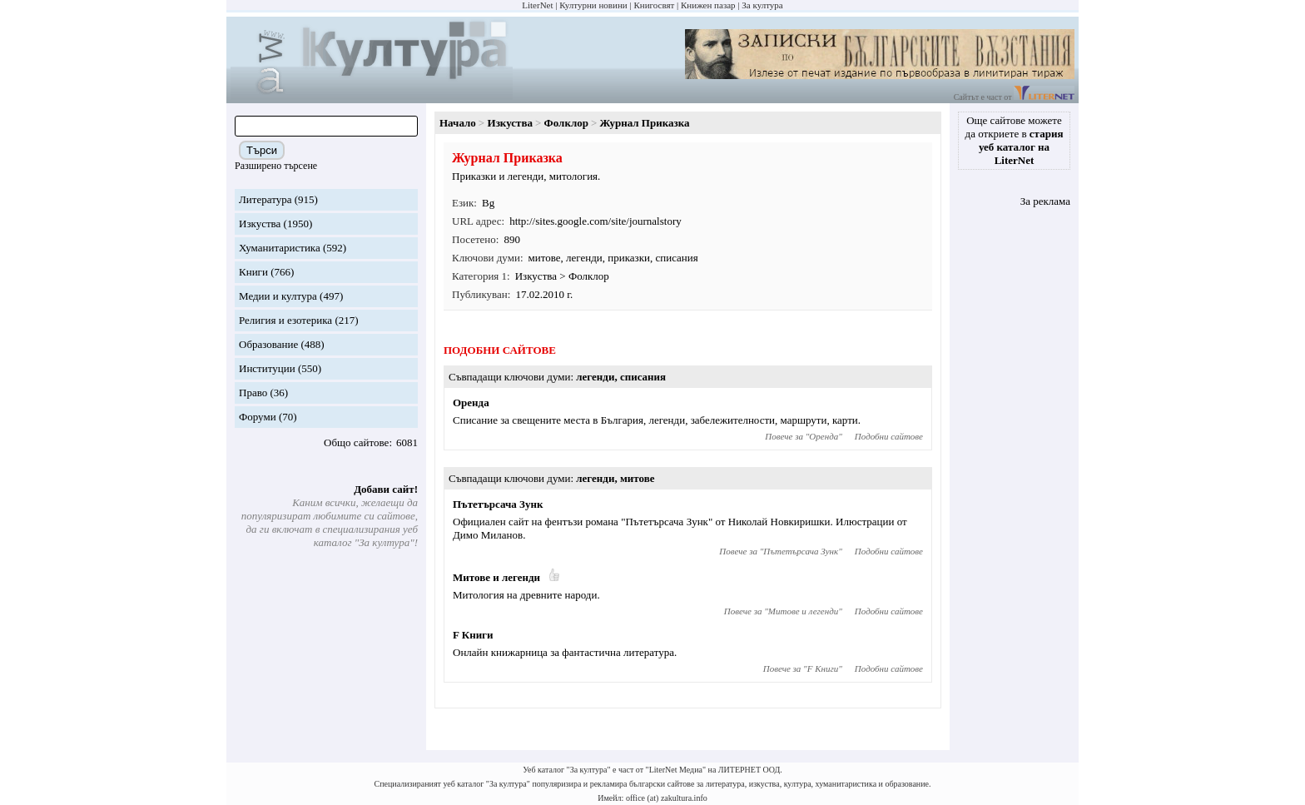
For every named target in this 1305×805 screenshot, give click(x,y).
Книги (253, 272)
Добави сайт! (386, 489)
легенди (584, 257)
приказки (629, 257)
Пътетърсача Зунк (498, 504)
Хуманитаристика (279, 247)
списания (676, 257)
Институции (267, 368)
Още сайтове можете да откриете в (1014, 140)
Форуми (257, 416)
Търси (261, 150)
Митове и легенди (496, 577)
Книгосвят (653, 5)
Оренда (471, 402)
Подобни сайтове (889, 436)
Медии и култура (278, 296)
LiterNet (537, 5)
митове (544, 257)
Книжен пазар (708, 5)
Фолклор (566, 123)
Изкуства (259, 223)
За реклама (1045, 201)
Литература (265, 199)
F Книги (473, 635)
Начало (457, 123)
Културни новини (593, 5)
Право (253, 392)
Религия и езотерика (285, 320)
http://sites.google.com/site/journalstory (595, 221)
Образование (268, 344)
